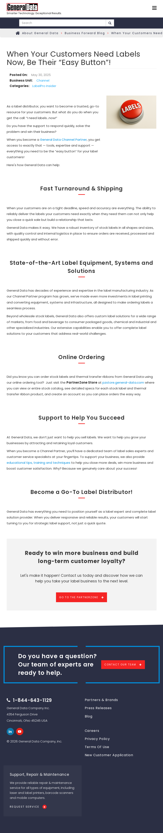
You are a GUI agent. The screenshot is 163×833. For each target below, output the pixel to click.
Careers (92, 730)
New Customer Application (109, 755)
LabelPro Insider (44, 86)
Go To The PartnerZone (78, 597)
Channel (42, 80)
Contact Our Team (120, 664)
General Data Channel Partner (63, 139)
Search (109, 23)
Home (18, 33)
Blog (89, 716)
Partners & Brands (101, 699)
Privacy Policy (97, 738)
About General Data (40, 33)
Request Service (24, 807)
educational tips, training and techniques (38, 462)
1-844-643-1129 (32, 700)
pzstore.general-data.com (123, 382)
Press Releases (98, 708)
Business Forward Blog (85, 33)
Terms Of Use (97, 747)
